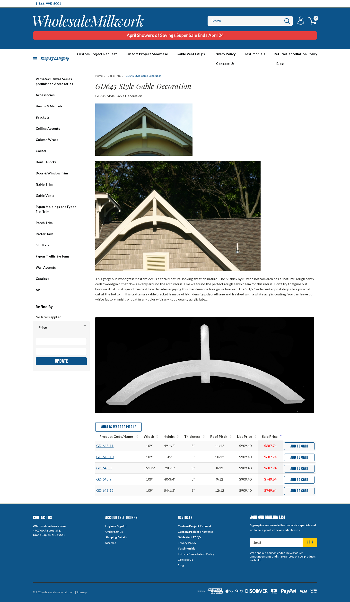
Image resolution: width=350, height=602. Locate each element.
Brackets (43, 117)
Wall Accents (46, 267)
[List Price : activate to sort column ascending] (245, 436)
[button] (61, 327)
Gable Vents (45, 196)
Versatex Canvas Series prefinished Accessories (54, 81)
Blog (280, 63)
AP (38, 290)
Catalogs (42, 279)
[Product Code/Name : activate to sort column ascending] (117, 436)
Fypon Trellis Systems (53, 256)
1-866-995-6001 (48, 3)
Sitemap (110, 543)
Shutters (43, 245)
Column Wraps (47, 140)
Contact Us (225, 63)
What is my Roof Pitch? (118, 427)
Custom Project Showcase (146, 54)
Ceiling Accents (48, 128)
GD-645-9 (104, 479)
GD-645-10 (105, 457)
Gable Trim (44, 184)
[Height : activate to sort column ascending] (169, 436)
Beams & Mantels (49, 106)
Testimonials (254, 54)
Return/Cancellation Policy (295, 54)
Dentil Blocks (46, 162)
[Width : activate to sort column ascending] (149, 436)
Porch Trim (44, 223)
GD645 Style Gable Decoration (143, 75)
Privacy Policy (224, 54)
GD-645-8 (104, 468)
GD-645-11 (105, 446)
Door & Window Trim (52, 173)
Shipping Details (116, 537)
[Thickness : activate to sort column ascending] (193, 436)
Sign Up (122, 526)
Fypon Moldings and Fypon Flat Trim (56, 209)
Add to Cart (299, 446)
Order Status (114, 531)
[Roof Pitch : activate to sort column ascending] (219, 436)
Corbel (41, 151)
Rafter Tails (44, 234)
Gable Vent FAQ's (190, 54)
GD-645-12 (105, 490)
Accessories (45, 95)
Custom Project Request (194, 526)
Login (109, 526)
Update (61, 361)
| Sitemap (81, 592)
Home (99, 75)
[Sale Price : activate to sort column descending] (270, 436)
